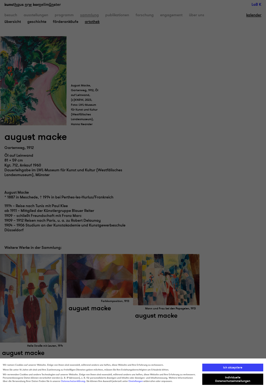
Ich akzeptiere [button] (232, 367)
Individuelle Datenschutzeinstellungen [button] (232, 379)
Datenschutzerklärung (73, 381)
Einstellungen (136, 381)
